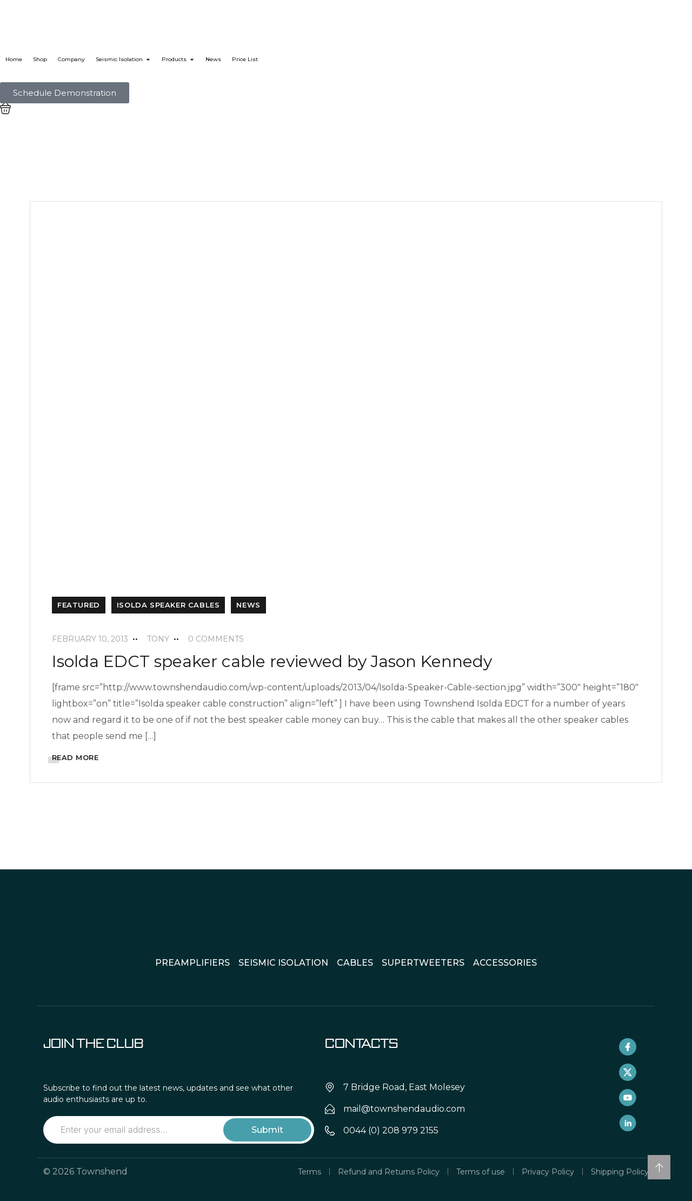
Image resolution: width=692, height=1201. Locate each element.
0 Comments (216, 639)
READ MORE (75, 757)
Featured (78, 604)
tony (158, 639)
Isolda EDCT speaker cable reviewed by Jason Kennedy (272, 661)
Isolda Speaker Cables (168, 604)
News (248, 604)
